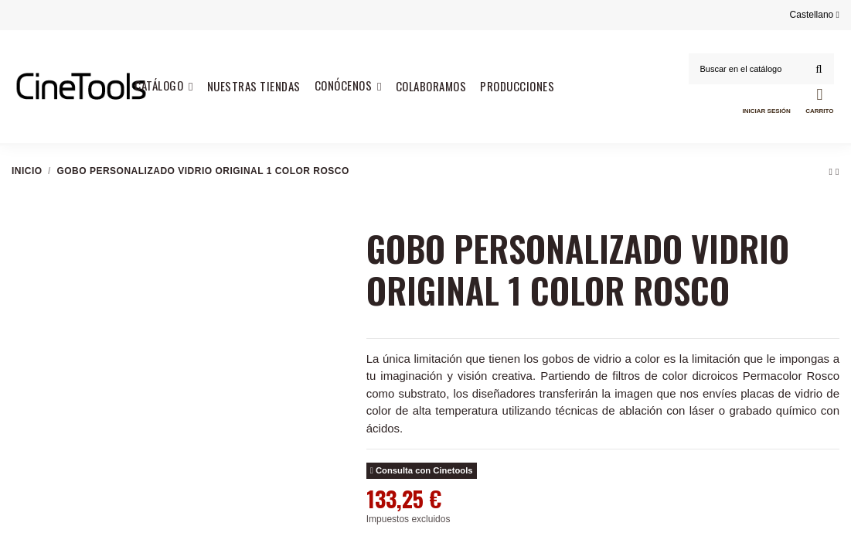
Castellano (814, 14)
